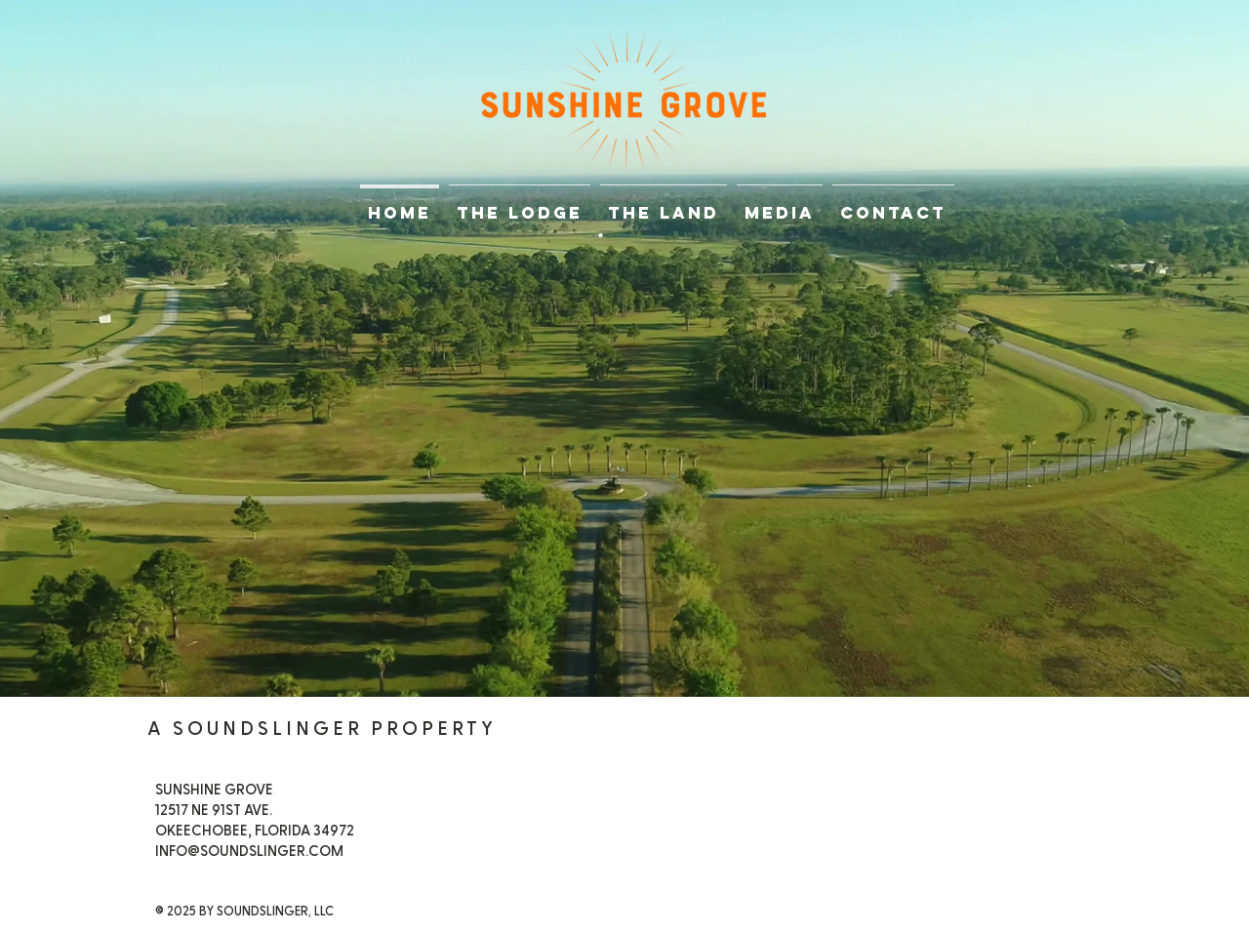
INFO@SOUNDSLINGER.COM (249, 851)
